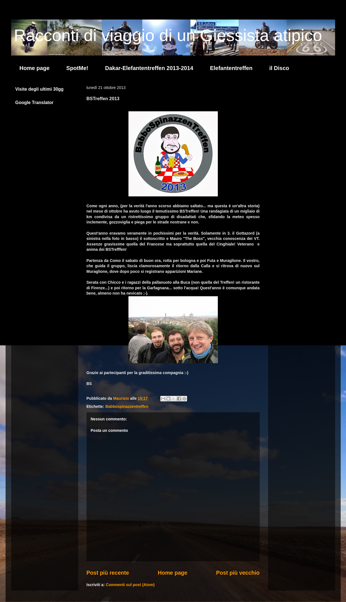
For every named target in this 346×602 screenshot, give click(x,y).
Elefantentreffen (231, 68)
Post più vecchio (238, 573)
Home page (35, 68)
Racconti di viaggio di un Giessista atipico (168, 35)
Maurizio (121, 398)
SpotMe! (77, 68)
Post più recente (108, 573)
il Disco (279, 68)
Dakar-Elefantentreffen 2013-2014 (149, 68)
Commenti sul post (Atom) (130, 584)
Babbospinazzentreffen (126, 406)
